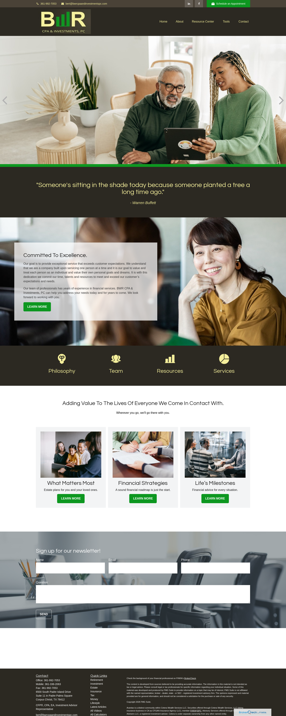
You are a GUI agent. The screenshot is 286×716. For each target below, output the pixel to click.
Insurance (96, 691)
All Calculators (98, 714)
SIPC (199, 711)
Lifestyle (95, 703)
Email (112, 559)
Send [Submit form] (44, 614)
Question (42, 582)
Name (40, 559)
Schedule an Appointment (228, 3)
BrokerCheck (190, 678)
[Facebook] (199, 3)
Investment (96, 683)
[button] (163, 21)
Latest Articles (98, 706)
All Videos (96, 710)
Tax (92, 695)
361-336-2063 (53, 684)
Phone (185, 559)
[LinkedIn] (189, 3)
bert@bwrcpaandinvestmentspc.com (84, 3)
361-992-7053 (46, 3)
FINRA (193, 711)
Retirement (96, 679)
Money (94, 699)
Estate (94, 687)
